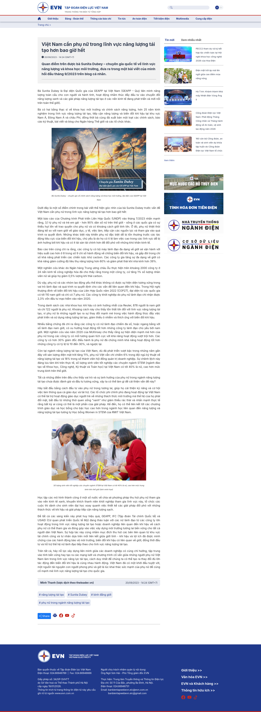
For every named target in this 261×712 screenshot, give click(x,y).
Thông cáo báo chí (100, 18)
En (221, 7)
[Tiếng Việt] (73, 7)
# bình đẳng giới (101, 594)
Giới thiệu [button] (53, 18)
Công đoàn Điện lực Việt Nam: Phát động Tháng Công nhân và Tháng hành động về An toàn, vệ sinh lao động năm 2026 (209, 121)
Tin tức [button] (122, 18)
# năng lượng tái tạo (51, 594)
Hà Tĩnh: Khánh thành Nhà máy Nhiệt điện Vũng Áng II (209, 95)
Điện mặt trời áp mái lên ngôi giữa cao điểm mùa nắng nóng (208, 74)
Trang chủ (43, 24)
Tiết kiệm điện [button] (161, 18)
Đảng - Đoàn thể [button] (74, 18)
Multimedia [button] (182, 18)
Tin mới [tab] (169, 40)
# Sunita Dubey (77, 594)
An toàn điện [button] (139, 18)
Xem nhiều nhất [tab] (191, 40)
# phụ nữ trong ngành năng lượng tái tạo (64, 602)
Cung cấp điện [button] (204, 18)
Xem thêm (169, 160)
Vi (217, 7)
